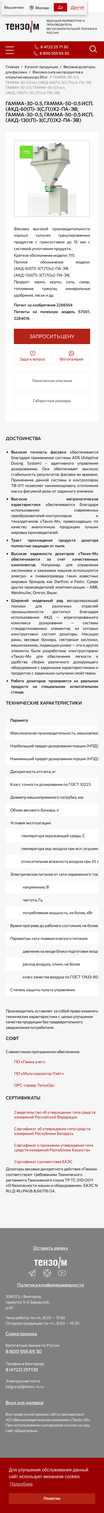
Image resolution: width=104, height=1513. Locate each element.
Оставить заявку (50, 1247)
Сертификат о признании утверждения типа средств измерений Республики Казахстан (53, 1147)
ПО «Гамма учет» (29, 1061)
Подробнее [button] (21, 1484)
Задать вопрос (32, 355)
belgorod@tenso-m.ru (25, 1386)
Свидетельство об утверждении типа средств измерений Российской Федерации (54, 1114)
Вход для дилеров (25, 1402)
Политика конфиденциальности (50, 1284)
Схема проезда (21, 1333)
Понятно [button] (52, 1498)
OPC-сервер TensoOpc (34, 1085)
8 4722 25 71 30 (54, 46)
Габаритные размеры (52, 400)
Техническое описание (52, 380)
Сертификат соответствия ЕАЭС (43, 1161)
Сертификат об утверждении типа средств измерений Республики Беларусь (52, 1131)
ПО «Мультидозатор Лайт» (39, 1073)
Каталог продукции (41, 66)
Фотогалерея (71, 355)
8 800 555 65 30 (54, 53)
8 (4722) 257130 (22, 1369)
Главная (12, 66)
